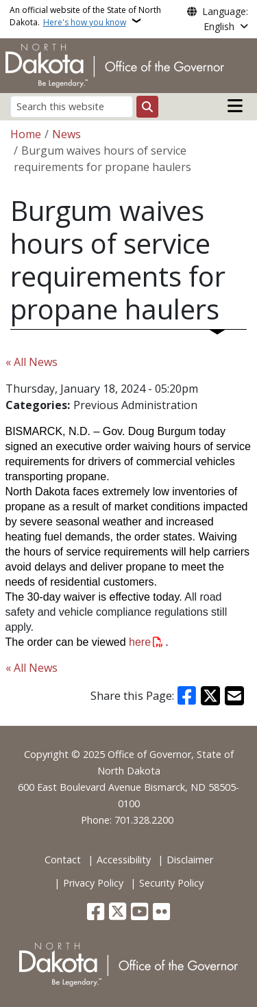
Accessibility (124, 859)
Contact (63, 859)
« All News (31, 361)
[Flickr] (161, 913)
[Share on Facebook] (187, 695)
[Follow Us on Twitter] (117, 913)
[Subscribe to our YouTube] (139, 913)
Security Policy (171, 882)
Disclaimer (190, 859)
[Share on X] (210, 695)
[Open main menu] (235, 106)
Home (25, 134)
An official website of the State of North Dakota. (85, 16)
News (66, 134)
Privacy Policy (93, 882)
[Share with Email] (234, 695)
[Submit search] (147, 107)
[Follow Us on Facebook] (95, 913)
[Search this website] (71, 106)
